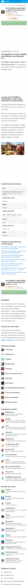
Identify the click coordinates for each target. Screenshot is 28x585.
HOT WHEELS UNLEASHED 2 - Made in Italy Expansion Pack (16, 10)
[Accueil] (1, 5)
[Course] (13, 5)
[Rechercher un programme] (23, 1)
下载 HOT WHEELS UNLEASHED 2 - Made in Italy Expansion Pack (13, 260)
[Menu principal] (26, 1)
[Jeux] (10, 5)
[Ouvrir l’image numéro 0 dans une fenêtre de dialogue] (12, 148)
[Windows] (5, 5)
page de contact (6, 340)
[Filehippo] (5, 1)
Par (10, 14)
